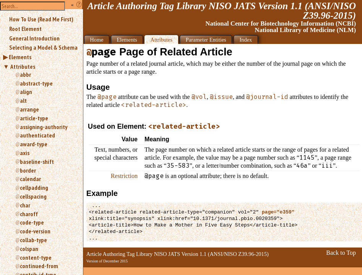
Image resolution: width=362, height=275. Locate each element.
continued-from (39, 266)
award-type (33, 144)
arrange (29, 109)
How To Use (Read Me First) (41, 19)
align (26, 91)
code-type (32, 222)
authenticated (37, 135)
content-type (36, 257)
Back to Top (341, 252)
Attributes (22, 66)
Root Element (25, 28)
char (25, 205)
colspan (29, 248)
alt (23, 100)
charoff (29, 214)
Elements (20, 57)
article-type (34, 118)
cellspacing (33, 196)
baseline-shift (37, 161)
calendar (30, 179)
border (28, 170)
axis (24, 153)
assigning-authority (43, 127)
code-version (35, 231)
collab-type (33, 240)
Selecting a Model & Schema (43, 47)
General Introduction (34, 38)
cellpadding (34, 187)
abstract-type (36, 83)
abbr (25, 74)
